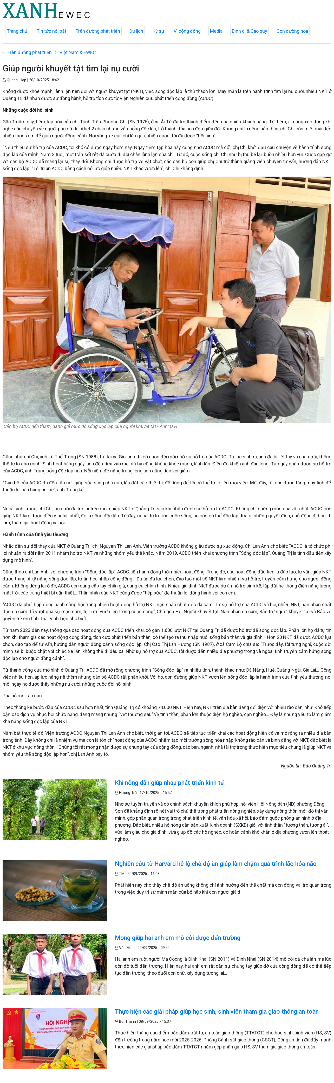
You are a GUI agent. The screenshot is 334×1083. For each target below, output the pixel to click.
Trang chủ (17, 31)
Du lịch (136, 31)
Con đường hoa (292, 31)
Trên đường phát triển (98, 31)
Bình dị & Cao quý (249, 31)
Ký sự (158, 31)
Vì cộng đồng (187, 31)
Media (216, 31)
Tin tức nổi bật (51, 31)
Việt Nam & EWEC (78, 52)
